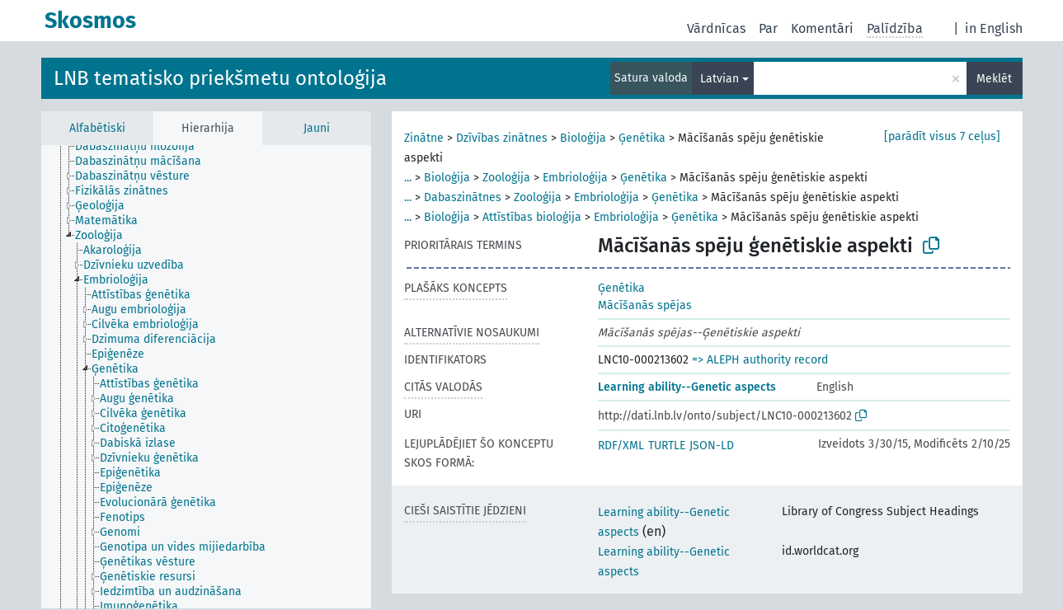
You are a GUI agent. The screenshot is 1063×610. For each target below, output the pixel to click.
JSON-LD (711, 446)
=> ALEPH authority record (760, 360)
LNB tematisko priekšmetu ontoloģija (220, 78)
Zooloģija (506, 178)
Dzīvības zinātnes (502, 138)
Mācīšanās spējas (645, 305)
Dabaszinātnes (462, 197)
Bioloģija (583, 138)
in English (994, 28)
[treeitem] (141, 146)
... (408, 178)
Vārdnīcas (716, 28)
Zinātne (424, 138)
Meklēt (994, 79)
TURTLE (666, 446)
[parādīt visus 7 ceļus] (942, 136)
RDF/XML (621, 446)
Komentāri (822, 28)
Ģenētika (642, 138)
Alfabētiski (97, 128)
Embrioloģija (575, 178)
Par (768, 28)
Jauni (316, 128)
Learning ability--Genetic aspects (687, 387)
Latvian (719, 79)
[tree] (206, 376)
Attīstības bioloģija (531, 217)
